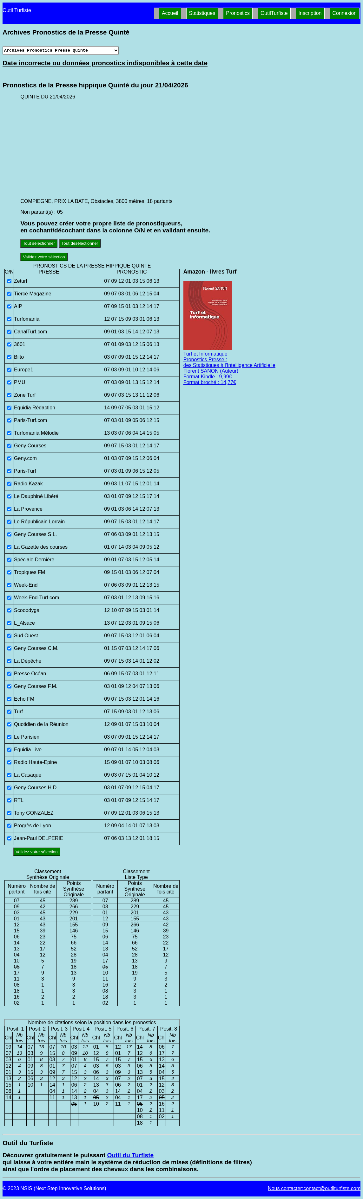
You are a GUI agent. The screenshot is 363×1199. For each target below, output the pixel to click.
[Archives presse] (61, 50)
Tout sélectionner (39, 243)
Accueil (170, 13)
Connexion (345, 13)
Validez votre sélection (44, 257)
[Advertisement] (190, 149)
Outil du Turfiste (130, 1155)
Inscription (310, 13)
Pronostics (238, 13)
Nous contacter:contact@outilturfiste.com (314, 1188)
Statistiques (202, 13)
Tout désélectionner (80, 243)
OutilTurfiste (274, 13)
